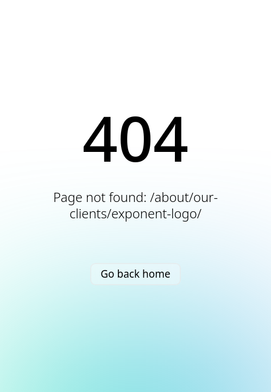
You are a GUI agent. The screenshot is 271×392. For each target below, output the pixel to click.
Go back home (135, 274)
